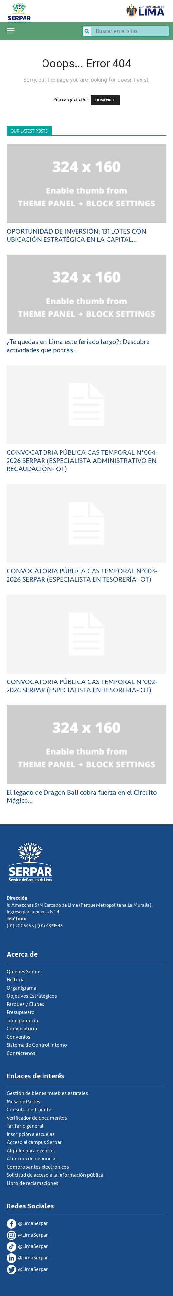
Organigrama (21, 988)
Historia (16, 979)
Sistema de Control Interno (37, 1045)
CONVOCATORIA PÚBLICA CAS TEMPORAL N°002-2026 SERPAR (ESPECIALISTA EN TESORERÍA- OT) (82, 686)
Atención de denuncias (32, 1159)
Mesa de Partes (23, 1101)
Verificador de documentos (37, 1118)
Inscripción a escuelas (31, 1134)
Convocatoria (22, 1028)
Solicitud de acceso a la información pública (55, 1175)
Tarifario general (25, 1126)
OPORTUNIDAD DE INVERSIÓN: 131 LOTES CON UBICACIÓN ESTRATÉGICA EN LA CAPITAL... (76, 235)
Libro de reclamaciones (32, 1183)
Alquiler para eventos (31, 1150)
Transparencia (22, 1020)
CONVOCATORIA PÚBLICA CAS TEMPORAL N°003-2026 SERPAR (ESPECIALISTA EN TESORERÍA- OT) (82, 575)
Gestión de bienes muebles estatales (47, 1093)
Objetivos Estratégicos (32, 996)
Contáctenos (21, 1053)
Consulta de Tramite (29, 1110)
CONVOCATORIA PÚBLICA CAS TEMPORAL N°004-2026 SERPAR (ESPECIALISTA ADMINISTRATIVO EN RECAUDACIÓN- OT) (82, 461)
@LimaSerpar (27, 1224)
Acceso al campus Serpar (34, 1142)
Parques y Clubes (25, 1004)
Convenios (18, 1037)
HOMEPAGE (105, 100)
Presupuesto (21, 1012)
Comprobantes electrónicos (38, 1167)
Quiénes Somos (24, 971)
